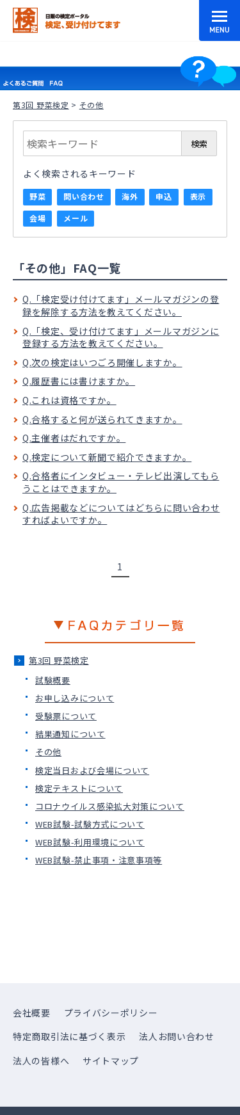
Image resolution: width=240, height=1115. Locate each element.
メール (75, 218)
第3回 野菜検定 (41, 104)
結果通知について (70, 734)
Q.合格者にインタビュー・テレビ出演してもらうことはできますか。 (120, 482)
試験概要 (52, 680)
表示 (198, 196)
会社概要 (32, 1012)
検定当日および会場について (92, 770)
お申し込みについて (74, 698)
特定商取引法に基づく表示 (69, 1036)
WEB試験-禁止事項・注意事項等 (98, 860)
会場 (37, 218)
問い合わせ (83, 196)
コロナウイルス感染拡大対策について (109, 806)
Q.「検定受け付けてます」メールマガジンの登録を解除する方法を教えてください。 (120, 305)
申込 (164, 196)
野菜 (37, 196)
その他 (48, 752)
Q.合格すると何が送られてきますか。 (102, 419)
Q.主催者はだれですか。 (73, 437)
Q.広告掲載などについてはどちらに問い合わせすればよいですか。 (121, 514)
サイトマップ (111, 1060)
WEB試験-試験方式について (90, 824)
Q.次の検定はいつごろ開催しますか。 (102, 362)
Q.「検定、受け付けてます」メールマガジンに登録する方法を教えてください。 (120, 337)
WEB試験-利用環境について (90, 842)
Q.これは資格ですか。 (69, 400)
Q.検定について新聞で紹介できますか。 (106, 457)
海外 (130, 196)
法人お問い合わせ (176, 1036)
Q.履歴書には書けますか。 (78, 380)
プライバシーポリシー (111, 1012)
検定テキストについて (79, 788)
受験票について (66, 716)
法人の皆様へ (41, 1060)
